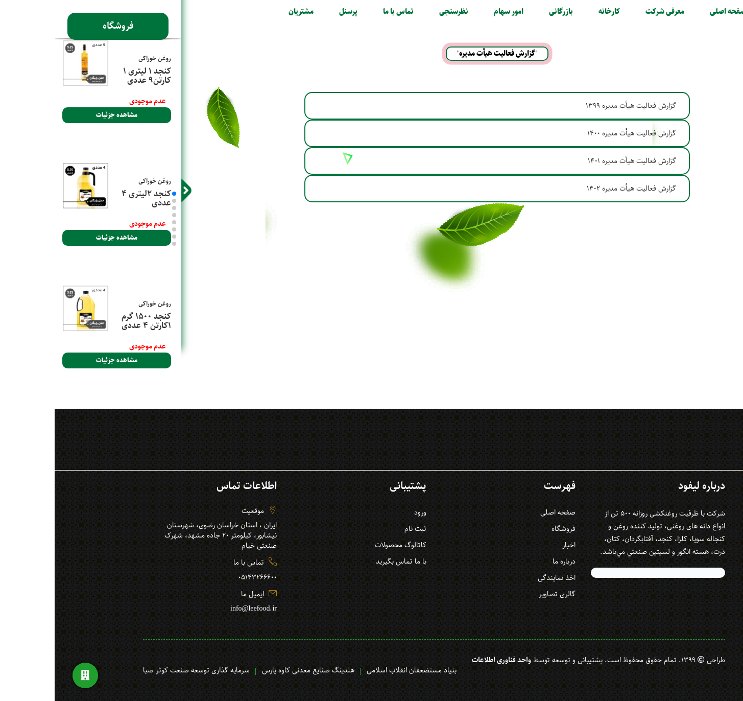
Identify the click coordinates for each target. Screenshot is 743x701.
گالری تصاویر (494, 594)
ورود (358, 512)
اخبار (506, 545)
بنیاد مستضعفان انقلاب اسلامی (349, 670)
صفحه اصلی (666, 12)
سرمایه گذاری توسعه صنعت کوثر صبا (134, 670)
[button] (112, 194)
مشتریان (238, 12)
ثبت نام (353, 529)
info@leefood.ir (191, 608)
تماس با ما (336, 12)
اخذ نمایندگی (494, 578)
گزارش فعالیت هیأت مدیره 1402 (569, 188)
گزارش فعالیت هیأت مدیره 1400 (569, 133)
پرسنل (286, 12)
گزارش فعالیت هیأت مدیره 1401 (569, 161)
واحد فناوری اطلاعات (439, 660)
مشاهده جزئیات (54, 115)
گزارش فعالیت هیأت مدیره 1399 (568, 106)
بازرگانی (499, 12)
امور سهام (446, 12)
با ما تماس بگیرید (339, 561)
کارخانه (547, 12)
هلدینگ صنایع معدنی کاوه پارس (246, 670)
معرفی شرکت (602, 12)
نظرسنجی (391, 12)
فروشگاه (55, 24)
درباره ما (501, 561)
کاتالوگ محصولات (338, 545)
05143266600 (195, 577)
